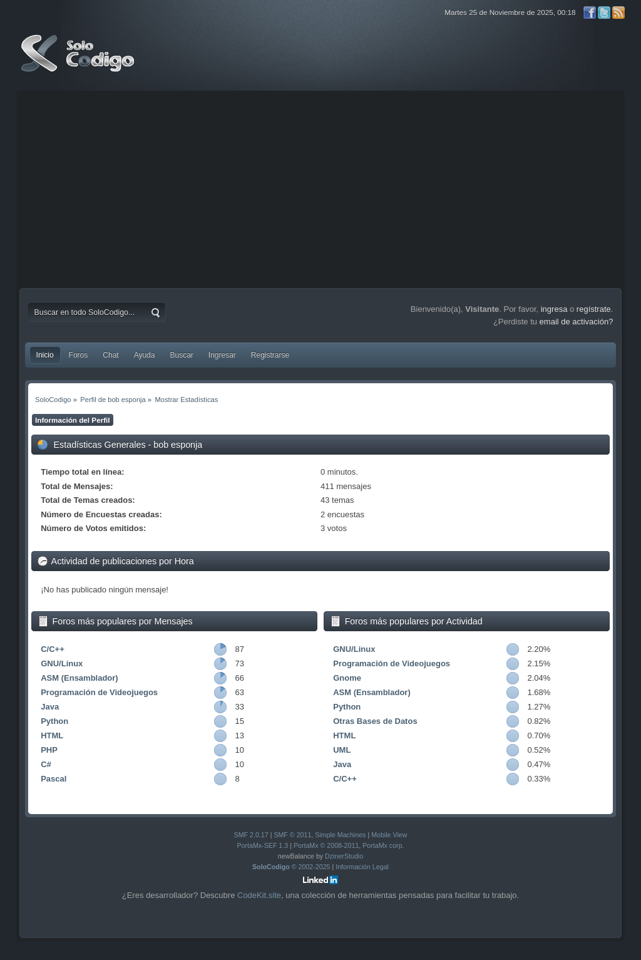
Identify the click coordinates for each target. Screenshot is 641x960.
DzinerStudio (344, 856)
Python (54, 721)
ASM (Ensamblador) (79, 678)
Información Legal (362, 866)
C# (46, 764)
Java (50, 706)
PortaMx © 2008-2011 (326, 845)
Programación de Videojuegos (99, 692)
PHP (49, 750)
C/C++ (52, 649)
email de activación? (576, 321)
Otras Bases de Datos (375, 721)
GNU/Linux (62, 663)
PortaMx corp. (383, 845)
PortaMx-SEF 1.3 (262, 845)
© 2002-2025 (291, 866)
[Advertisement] (320, 188)
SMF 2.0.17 (251, 835)
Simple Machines (340, 835)
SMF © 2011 (292, 835)
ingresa (554, 309)
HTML (52, 735)
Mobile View (389, 835)
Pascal (53, 778)
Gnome (347, 678)
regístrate (594, 309)
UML (342, 750)
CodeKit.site (259, 895)
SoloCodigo (78, 62)
